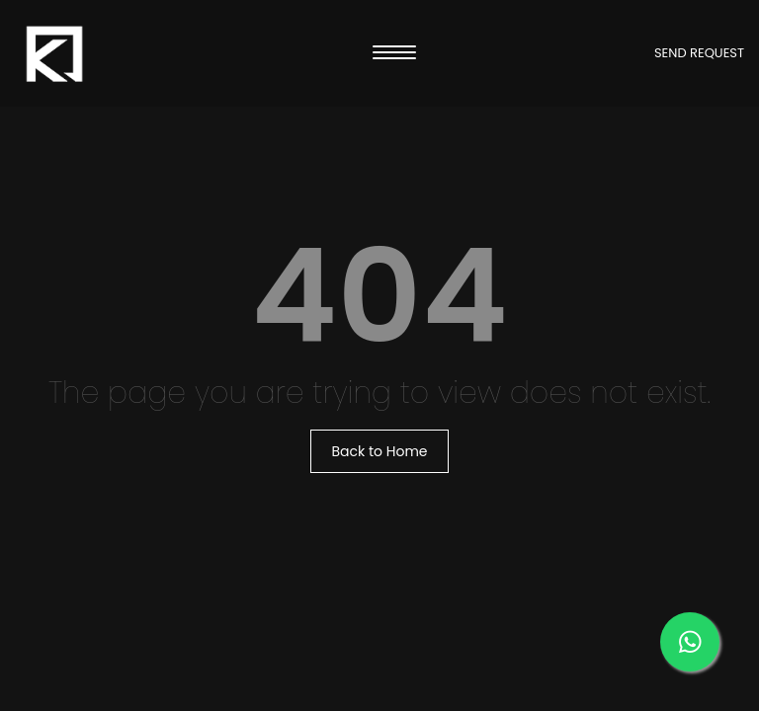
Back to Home (379, 451)
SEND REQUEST (699, 52)
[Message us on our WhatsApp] (689, 642)
